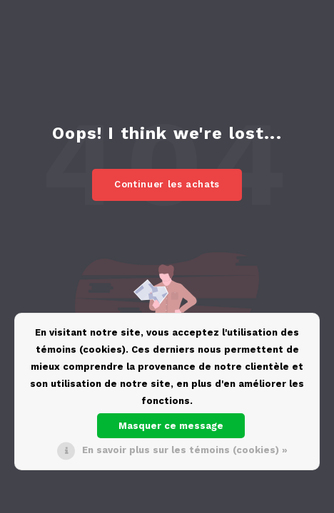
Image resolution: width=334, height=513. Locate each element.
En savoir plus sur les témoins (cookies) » (185, 450)
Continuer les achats (167, 184)
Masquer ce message (170, 425)
